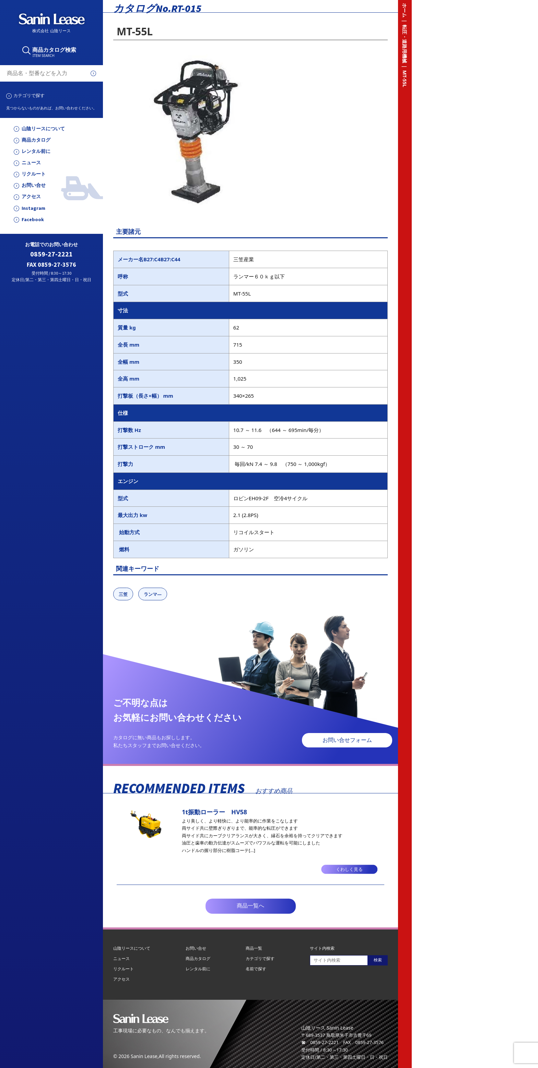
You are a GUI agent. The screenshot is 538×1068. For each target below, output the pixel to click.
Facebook (33, 219)
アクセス (31, 196)
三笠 (123, 594)
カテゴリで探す (29, 95)
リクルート (34, 174)
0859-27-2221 (51, 254)
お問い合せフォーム (347, 740)
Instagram (33, 208)
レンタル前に (36, 151)
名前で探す (256, 969)
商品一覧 (254, 948)
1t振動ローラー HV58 (214, 812)
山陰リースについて (43, 128)
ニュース (31, 162)
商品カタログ (36, 140)
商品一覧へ (250, 906)
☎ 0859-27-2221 (320, 1042)
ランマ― (153, 594)
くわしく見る (349, 869)
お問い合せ (34, 185)
